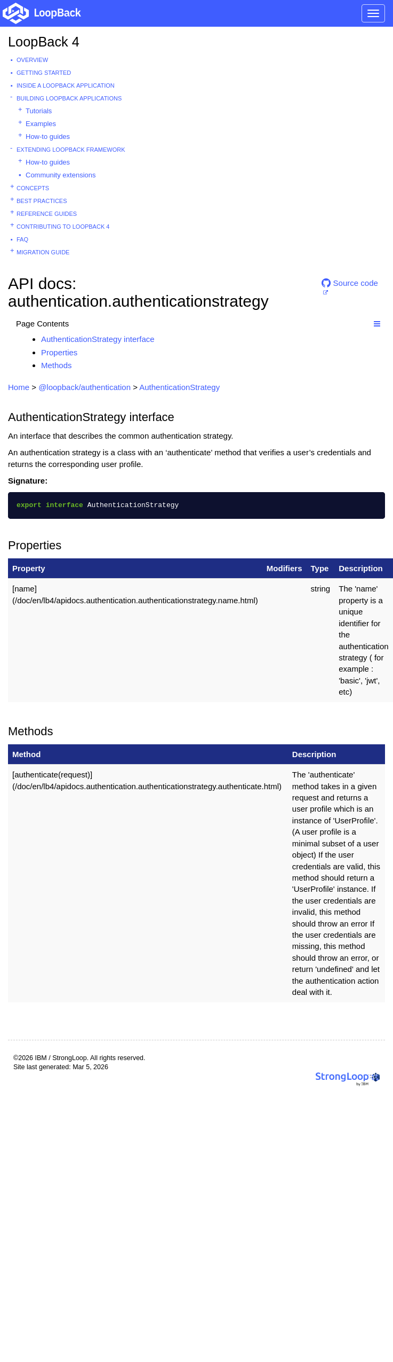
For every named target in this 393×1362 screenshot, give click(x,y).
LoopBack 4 (43, 41)
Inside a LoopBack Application (66, 85)
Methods (56, 365)
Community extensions (61, 175)
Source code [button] (350, 282)
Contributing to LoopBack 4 (63, 226)
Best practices (42, 201)
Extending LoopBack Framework (71, 149)
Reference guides (47, 214)
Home (18, 387)
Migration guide (43, 252)
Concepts (33, 188)
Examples (41, 124)
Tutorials (39, 111)
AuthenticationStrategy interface (98, 339)
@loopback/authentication (84, 387)
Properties (59, 352)
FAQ (22, 239)
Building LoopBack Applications (69, 98)
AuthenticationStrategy (179, 387)
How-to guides (48, 137)
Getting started (44, 72)
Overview (32, 60)
